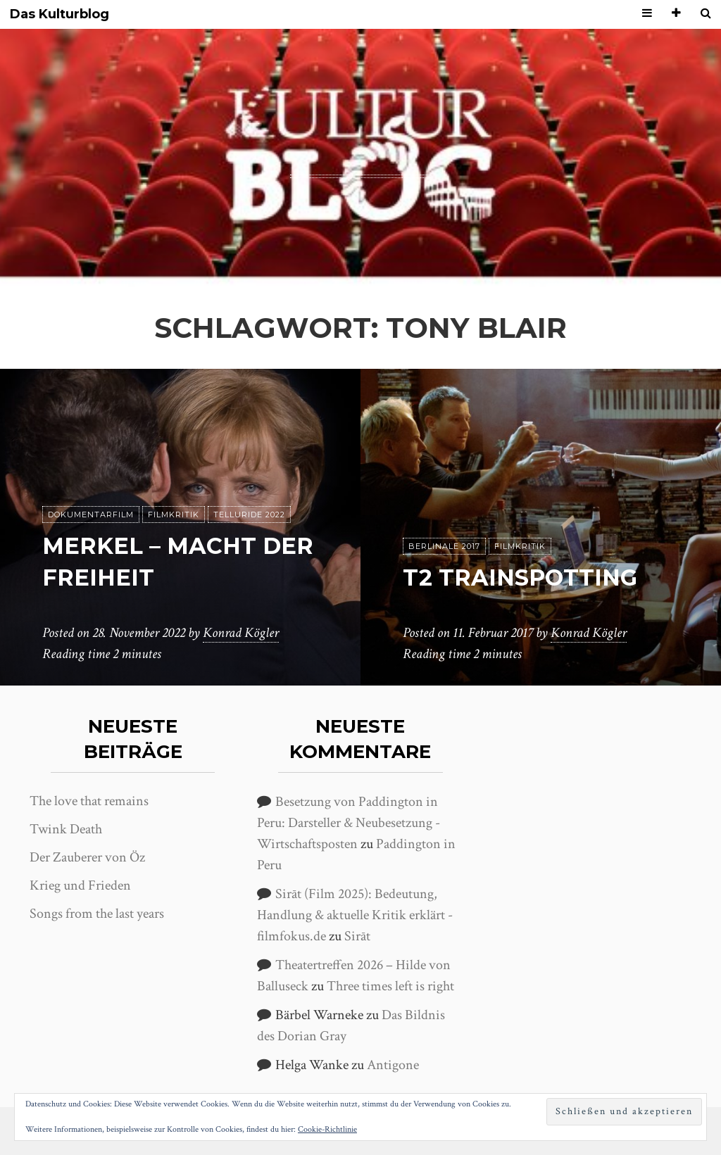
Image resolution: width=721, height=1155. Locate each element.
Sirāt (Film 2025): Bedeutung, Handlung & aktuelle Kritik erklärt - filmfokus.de (355, 915)
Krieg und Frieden (80, 885)
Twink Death (66, 829)
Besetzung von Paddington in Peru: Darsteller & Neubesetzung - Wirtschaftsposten (348, 823)
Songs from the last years (97, 913)
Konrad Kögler (241, 633)
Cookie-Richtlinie (327, 1129)
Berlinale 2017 (444, 546)
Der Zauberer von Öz (87, 857)
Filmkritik (173, 514)
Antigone (393, 1065)
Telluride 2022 (249, 514)
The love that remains (89, 801)
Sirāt (357, 936)
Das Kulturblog (59, 14)
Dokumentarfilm (91, 514)
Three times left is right (390, 986)
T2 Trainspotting (520, 577)
